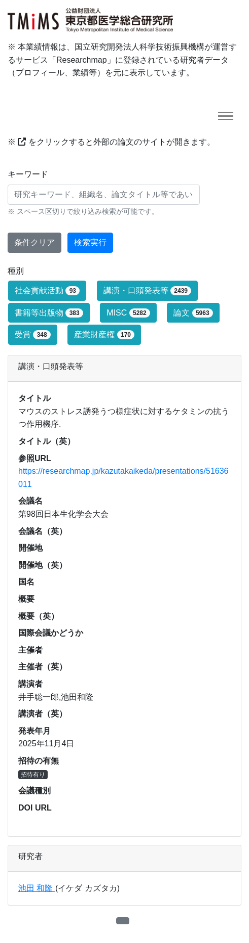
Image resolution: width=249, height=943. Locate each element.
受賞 (33, 334)
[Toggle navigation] (225, 115)
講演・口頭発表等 (147, 290)
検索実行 (90, 242)
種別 (16, 270)
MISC (128, 313)
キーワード (28, 174)
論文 (193, 313)
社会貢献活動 (47, 290)
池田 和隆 (36, 888)
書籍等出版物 (49, 313)
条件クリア (34, 242)
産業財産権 (104, 334)
